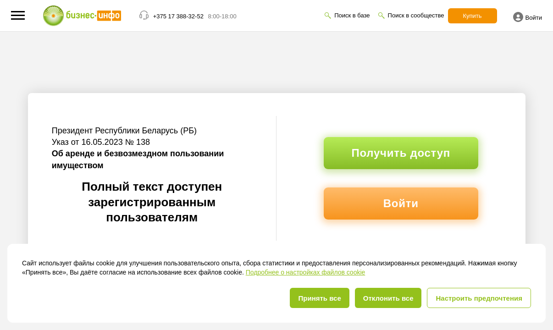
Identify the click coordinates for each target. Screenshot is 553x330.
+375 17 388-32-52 (178, 16)
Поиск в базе (352, 15)
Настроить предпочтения (479, 298)
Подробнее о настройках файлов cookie (305, 272)
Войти (527, 17)
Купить (472, 15)
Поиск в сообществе (416, 15)
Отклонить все (388, 298)
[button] (18, 15)
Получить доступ (401, 153)
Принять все (319, 298)
